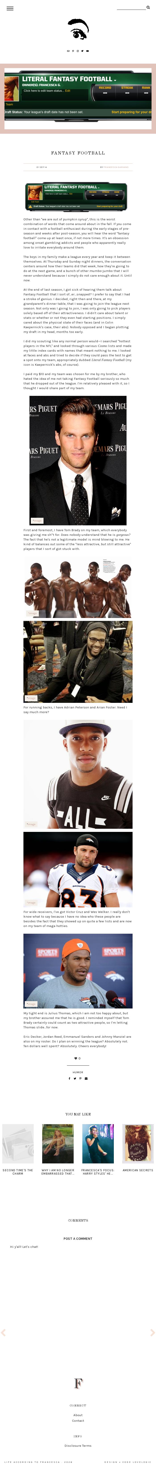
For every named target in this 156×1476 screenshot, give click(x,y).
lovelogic (142, 1462)
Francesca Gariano (116, 167)
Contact (78, 1421)
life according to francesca (32, 1462)
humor (78, 1072)
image (38, 520)
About (78, 1415)
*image (32, 613)
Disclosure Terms (78, 1446)
